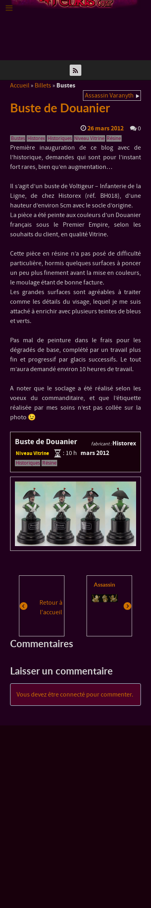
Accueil (19, 85)
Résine (114, 138)
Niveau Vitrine (89, 138)
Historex (36, 138)
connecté (72, 695)
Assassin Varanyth (109, 95)
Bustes (18, 138)
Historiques (60, 138)
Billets (43, 85)
